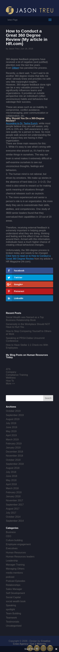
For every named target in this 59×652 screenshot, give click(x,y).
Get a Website (38, 644)
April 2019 (11, 435)
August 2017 (12, 508)
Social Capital (13, 597)
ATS (8, 369)
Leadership (12, 560)
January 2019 (13, 447)
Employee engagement (18, 544)
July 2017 (11, 512)
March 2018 (12, 488)
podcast (10, 577)
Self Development (15, 593)
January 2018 (13, 496)
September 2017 (15, 504)
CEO (8, 536)
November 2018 (14, 455)
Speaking (11, 605)
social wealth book (16, 601)
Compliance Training (17, 375)
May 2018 (11, 480)
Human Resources (16, 552)
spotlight (10, 609)
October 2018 (13, 460)
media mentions (14, 572)
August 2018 (12, 468)
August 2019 (12, 419)
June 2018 (11, 476)
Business (11, 532)
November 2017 (14, 500)
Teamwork (11, 617)
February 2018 (14, 492)
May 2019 (11, 431)
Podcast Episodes (15, 581)
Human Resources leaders (20, 556)
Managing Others (15, 568)
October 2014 (13, 516)
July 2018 (11, 472)
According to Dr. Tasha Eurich (21, 123)
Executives (11, 548)
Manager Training (15, 564)
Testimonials (12, 621)
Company (11, 372)
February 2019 (14, 443)
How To (10, 380)
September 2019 (15, 415)
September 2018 (15, 464)
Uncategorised (13, 625)
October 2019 (13, 411)
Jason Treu (14, 48)
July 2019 (11, 423)
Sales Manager (14, 589)
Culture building (14, 540)
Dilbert (15, 68)
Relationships (13, 585)
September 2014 (15, 521)
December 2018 (14, 451)
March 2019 (12, 439)
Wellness (11, 377)
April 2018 (11, 484)
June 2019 (11, 427)
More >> (10, 383)
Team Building (13, 613)
